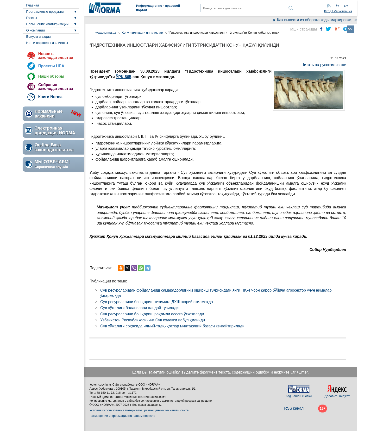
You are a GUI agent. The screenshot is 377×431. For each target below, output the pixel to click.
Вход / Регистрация (338, 11)
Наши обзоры (51, 76)
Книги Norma (50, 97)
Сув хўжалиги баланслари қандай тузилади (139, 308)
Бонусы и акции (38, 36)
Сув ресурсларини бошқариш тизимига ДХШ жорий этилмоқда (156, 302)
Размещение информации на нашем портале (122, 416)
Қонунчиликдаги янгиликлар (143, 32)
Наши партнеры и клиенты (47, 43)
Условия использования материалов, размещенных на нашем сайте (138, 410)
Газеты (31, 18)
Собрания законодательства (55, 86)
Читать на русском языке (324, 65)
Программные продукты (45, 11)
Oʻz (346, 6)
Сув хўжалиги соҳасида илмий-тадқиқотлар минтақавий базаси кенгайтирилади (172, 326)
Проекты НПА (51, 66)
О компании (35, 30)
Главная (32, 5)
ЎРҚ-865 (123, 77)
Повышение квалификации (47, 24)
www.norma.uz (105, 32)
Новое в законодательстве (55, 55)
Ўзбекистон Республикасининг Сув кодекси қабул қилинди (152, 320)
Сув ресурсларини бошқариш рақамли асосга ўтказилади (152, 314)
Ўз (337, 6)
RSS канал (294, 408)
